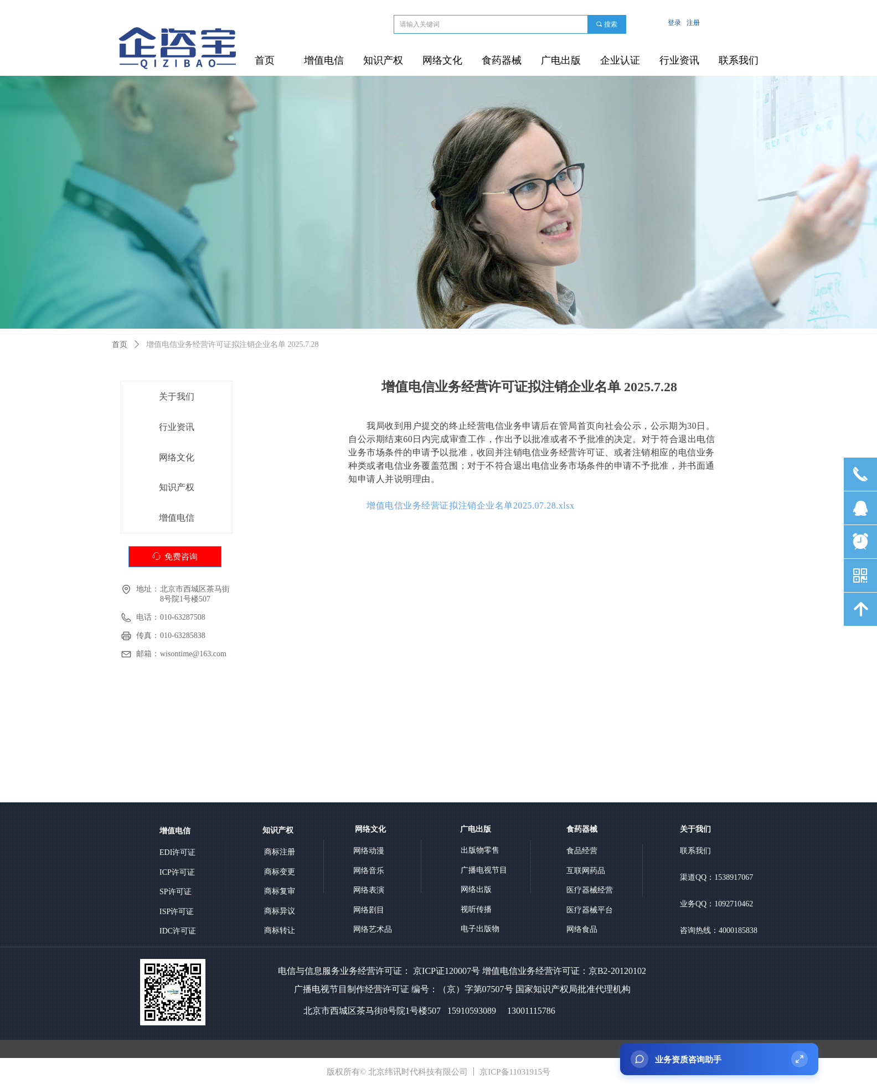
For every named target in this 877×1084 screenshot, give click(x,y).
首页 (119, 344)
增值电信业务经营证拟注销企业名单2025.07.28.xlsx (471, 505)
